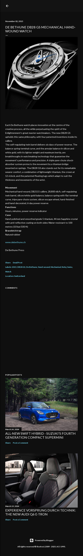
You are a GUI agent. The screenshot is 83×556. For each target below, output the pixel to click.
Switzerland (19, 276)
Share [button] (8, 262)
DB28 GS (21, 267)
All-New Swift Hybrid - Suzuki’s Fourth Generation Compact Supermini (40, 435)
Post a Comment (20, 443)
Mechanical (56, 267)
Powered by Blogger (42, 540)
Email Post (17, 262)
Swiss (69, 267)
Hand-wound (44, 267)
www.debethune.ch (15, 242)
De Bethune (31, 267)
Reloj (64, 267)
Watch (8, 271)
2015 (14, 267)
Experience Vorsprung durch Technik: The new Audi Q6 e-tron (40, 512)
